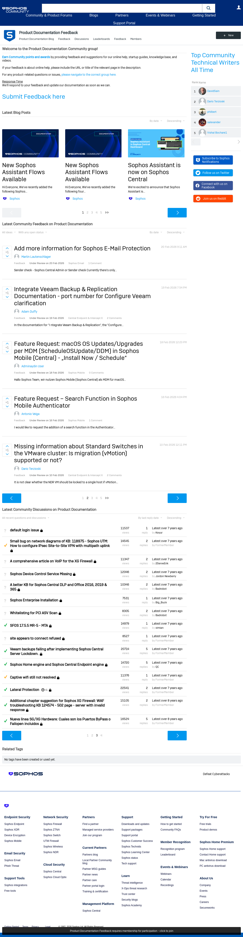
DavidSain (213, 91)
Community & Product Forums (49, 15)
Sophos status (130, 857)
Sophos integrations (15, 885)
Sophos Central (52, 871)
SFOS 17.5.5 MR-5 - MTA (29, 625)
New (231, 35)
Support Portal (124, 23)
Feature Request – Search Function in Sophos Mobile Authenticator (75, 402)
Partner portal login (93, 885)
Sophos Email (12, 860)
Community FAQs (170, 829)
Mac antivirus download (213, 860)
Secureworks (207, 907)
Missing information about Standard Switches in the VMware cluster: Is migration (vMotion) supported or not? (78, 453)
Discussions (82, 39)
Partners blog (90, 854)
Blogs (93, 15)
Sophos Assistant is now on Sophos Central (154, 172)
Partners (121, 15)
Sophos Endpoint (14, 824)
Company (205, 885)
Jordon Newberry (166, 576)
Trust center (128, 894)
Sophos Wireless (53, 846)
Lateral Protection (24, 689)
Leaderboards (101, 39)
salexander (213, 122)
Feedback (64, 39)
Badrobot (161, 589)
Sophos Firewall (52, 824)
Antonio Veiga (30, 414)
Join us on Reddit (211, 198)
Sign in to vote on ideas (7, 248)
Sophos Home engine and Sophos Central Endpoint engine (57, 664)
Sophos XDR (11, 829)
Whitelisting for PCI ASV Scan (33, 613)
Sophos (15, 199)
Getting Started (204, 15)
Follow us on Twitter (212, 172)
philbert (212, 112)
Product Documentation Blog (36, 39)
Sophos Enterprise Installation (34, 600)
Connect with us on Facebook (211, 185)
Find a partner (91, 824)
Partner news (90, 874)
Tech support (129, 863)
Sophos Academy (132, 905)
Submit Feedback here (33, 97)
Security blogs (130, 899)
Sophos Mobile (12, 840)
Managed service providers (98, 829)
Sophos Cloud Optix (54, 877)
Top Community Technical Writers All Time (215, 62)
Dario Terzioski (216, 101)
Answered (5, 625)
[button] (208, 8)
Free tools (10, 890)
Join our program (92, 835)
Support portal (130, 835)
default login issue (24, 530)
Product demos (208, 829)
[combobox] (122, 8)
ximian (160, 628)
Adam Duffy (29, 311)
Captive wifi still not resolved (33, 677)
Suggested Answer (5, 545)
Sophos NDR (50, 852)
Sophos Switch (51, 835)
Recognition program (172, 848)
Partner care (90, 880)
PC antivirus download (212, 865)
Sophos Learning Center (136, 852)
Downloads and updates (135, 824)
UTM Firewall (51, 840)
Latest (167, 528)
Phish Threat (11, 865)
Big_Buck (161, 602)
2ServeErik (162, 563)
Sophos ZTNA (51, 829)
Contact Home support (213, 854)
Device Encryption (14, 835)
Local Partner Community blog (97, 862)
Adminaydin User (32, 366)
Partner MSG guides (94, 868)
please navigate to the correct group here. (89, 75)
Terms (25, 927)
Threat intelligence (132, 882)
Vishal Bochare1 (217, 132)
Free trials (205, 824)
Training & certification (95, 891)
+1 (46, 689)
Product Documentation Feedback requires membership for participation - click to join (121, 931)
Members (135, 39)
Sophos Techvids (131, 846)
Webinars (165, 873)
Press (203, 896)
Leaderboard (167, 854)
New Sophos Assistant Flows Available (23, 172)
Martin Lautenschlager (36, 257)
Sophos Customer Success (137, 840)
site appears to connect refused (35, 638)
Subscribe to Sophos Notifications (213, 160)
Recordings (167, 885)
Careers (204, 902)
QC (157, 667)
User (239, 7)
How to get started (170, 824)
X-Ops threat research (134, 888)
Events (204, 890)
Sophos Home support (212, 848)
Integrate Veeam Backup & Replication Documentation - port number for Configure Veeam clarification (82, 296)
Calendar (165, 879)
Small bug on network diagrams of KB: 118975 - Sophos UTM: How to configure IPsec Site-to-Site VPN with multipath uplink (60, 543)
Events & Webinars (160, 15)
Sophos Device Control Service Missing (41, 574)
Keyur (159, 532)
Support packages (132, 829)
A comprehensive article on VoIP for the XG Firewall (51, 561)
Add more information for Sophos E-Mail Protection (82, 248)
